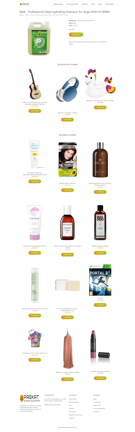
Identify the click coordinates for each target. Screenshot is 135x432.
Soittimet (85, 5)
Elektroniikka (58, 5)
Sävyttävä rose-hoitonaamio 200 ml (34, 247)
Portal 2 (100, 300)
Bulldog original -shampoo (100, 247)
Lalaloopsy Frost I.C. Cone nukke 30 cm (34, 354)
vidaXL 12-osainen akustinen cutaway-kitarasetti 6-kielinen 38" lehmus (35, 104)
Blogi (100, 5)
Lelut (93, 5)
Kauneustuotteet (72, 5)
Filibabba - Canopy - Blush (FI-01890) (67, 374)
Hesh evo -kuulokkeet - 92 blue (67, 114)
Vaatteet (71, 419)
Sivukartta (96, 413)
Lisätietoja (76, 36)
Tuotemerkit (109, 5)
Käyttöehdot (97, 407)
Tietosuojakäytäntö (99, 410)
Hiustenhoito (91, 22)
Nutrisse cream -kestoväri (67, 185)
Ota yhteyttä (97, 404)
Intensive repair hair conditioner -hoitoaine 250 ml (67, 248)
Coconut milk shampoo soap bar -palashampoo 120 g (67, 311)
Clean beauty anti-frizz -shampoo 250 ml (35, 310)
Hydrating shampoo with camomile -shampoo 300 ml (100, 186)
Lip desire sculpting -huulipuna (100, 373)
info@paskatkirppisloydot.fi (52, 406)
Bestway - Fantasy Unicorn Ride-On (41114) (100, 102)
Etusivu (22, 16)
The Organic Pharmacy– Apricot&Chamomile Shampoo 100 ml (35, 175)
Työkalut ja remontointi (76, 416)
